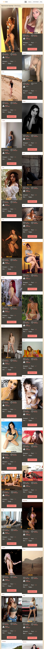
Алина (24, 293)
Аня (3, 219)
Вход (41, 1)
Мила (3, 325)
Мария (3, 547)
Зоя (3, 509)
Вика (24, 240)
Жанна (24, 463)
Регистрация (36, 1)
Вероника (25, 500)
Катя (24, 340)
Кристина (25, 428)
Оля (3, 71)
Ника (3, 277)
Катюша (4, 641)
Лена (3, 472)
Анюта (24, 376)
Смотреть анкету (32, 49)
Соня (3, 419)
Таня (24, 595)
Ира (24, 205)
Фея (3, 167)
